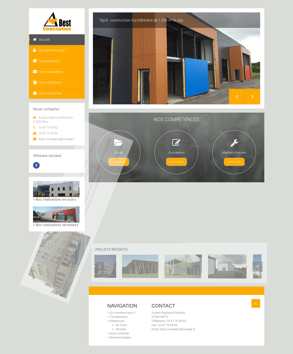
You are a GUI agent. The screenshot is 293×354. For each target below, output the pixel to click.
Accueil (41, 40)
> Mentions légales (119, 337)
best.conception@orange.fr (54, 139)
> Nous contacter (118, 333)
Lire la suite (118, 161)
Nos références (47, 83)
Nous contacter (47, 93)
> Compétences (117, 316)
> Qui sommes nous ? (121, 312)
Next (252, 96)
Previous (236, 96)
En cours (121, 325)
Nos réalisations (48, 72)
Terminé (121, 329)
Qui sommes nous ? (50, 50)
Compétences (46, 61)
